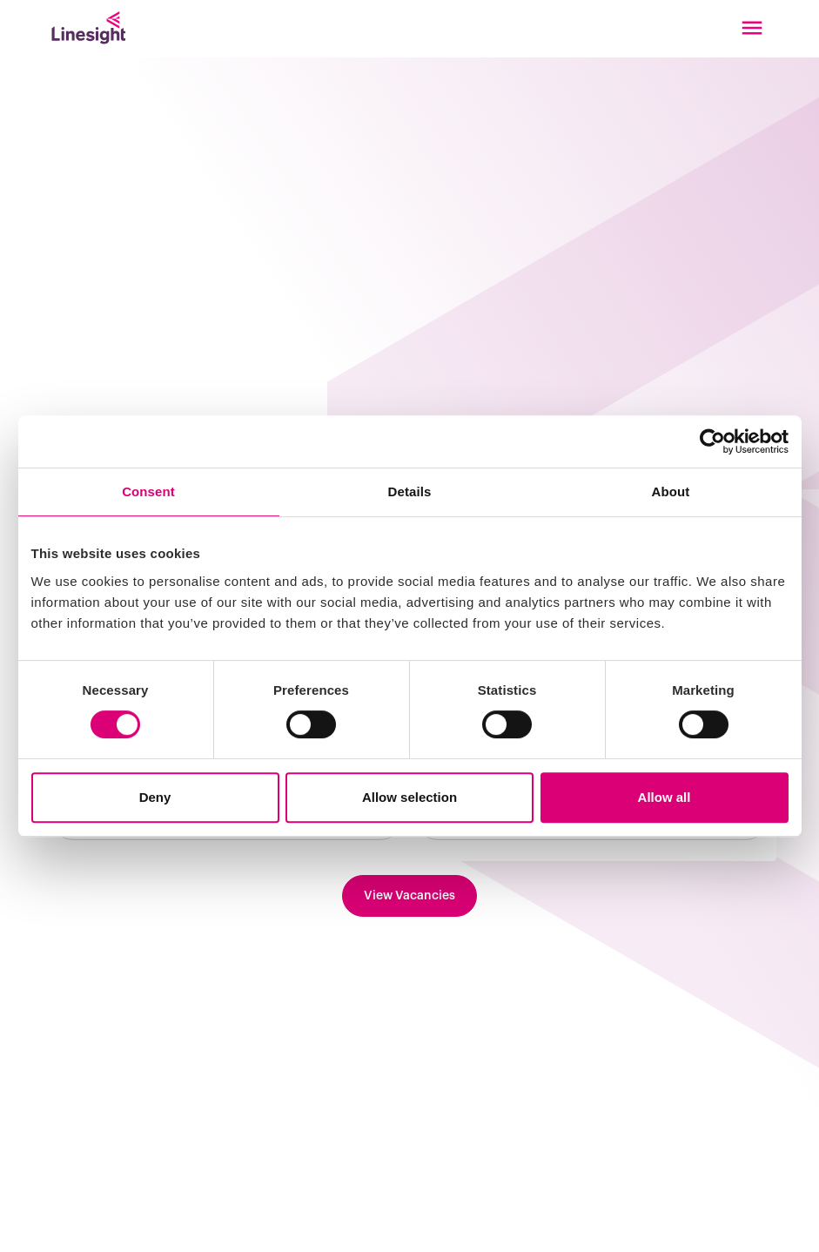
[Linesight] (88, 27)
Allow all (664, 797)
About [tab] (671, 491)
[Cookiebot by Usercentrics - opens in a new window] (712, 441)
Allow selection (409, 797)
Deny (155, 797)
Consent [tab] (148, 491)
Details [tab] (410, 491)
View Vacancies (409, 896)
